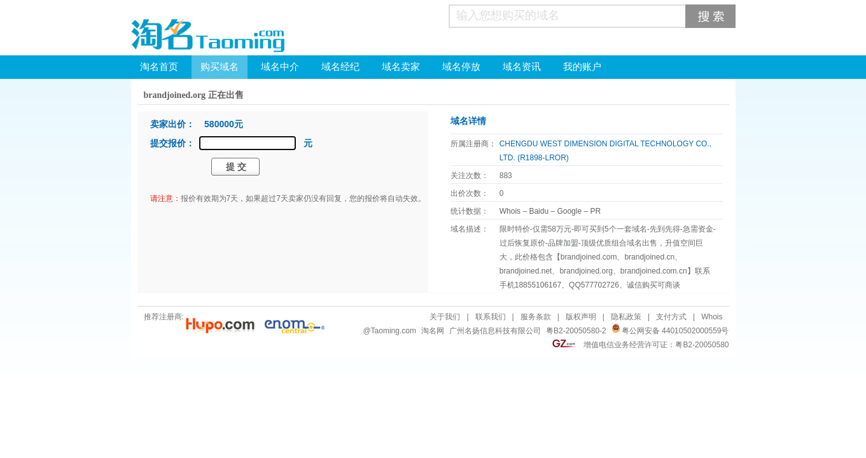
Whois (509, 211)
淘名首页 (159, 67)
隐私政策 (626, 316)
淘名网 (432, 330)
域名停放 (461, 67)
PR (595, 211)
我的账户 (582, 67)
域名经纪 (340, 67)
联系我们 (490, 316)
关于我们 (445, 316)
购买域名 (219, 67)
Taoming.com (393, 330)
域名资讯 (522, 67)
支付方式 (671, 316)
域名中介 (280, 67)
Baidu (538, 211)
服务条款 (535, 316)
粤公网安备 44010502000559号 (675, 330)
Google (569, 211)
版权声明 (581, 316)
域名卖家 (401, 67)
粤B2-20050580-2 (576, 330)
